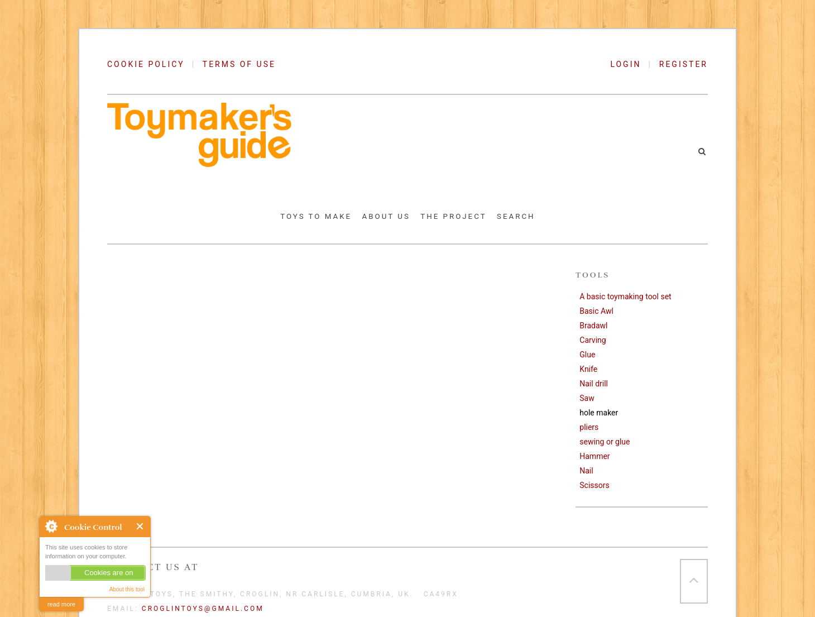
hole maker (598, 412)
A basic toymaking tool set (625, 296)
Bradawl (593, 325)
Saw (586, 398)
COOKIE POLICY (146, 64)
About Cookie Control (51, 525)
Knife (588, 369)
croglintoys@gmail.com (203, 609)
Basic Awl (596, 311)
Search (516, 216)
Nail (586, 470)
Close (140, 526)
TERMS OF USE (239, 64)
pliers (588, 427)
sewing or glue (604, 441)
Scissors (594, 485)
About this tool (127, 589)
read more (61, 604)
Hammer (594, 456)
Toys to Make (316, 216)
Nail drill (593, 383)
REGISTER (683, 64)
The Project (453, 216)
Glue (587, 354)
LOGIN (629, 64)
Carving (592, 340)
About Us (386, 216)
